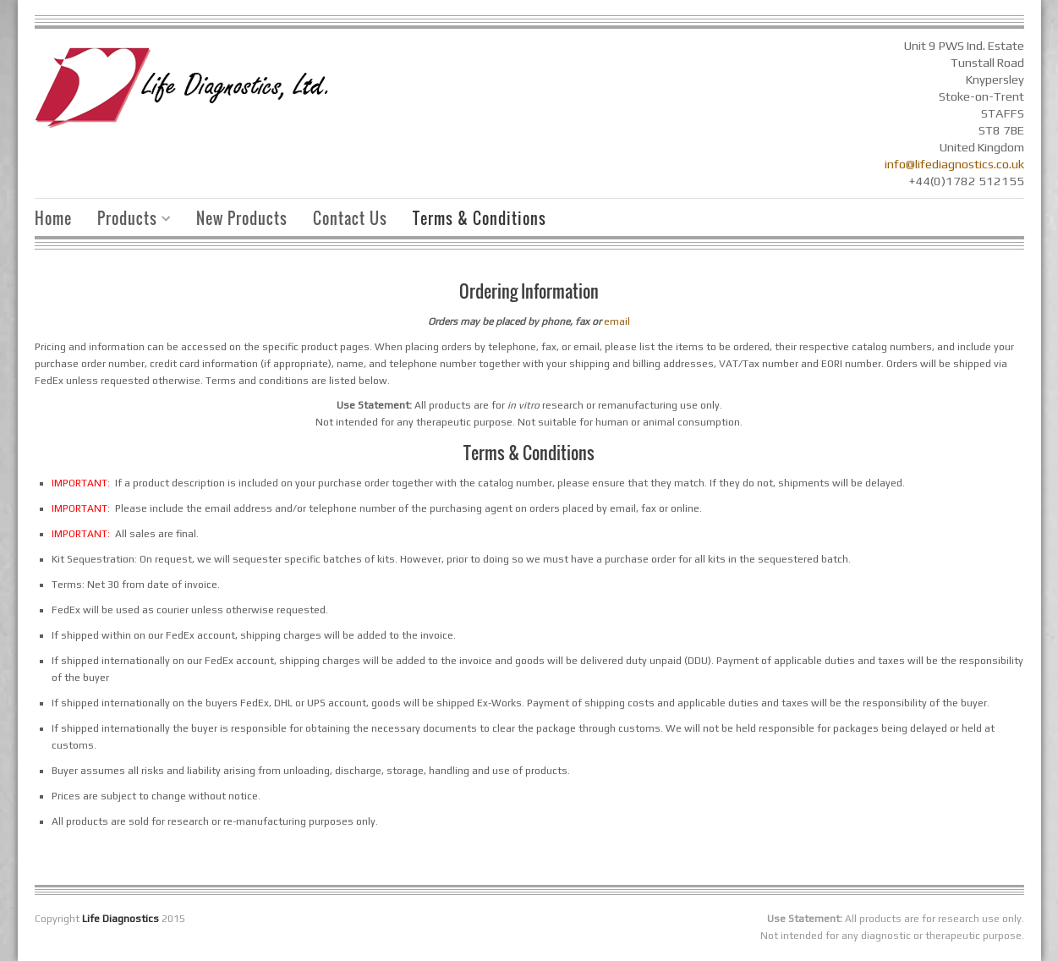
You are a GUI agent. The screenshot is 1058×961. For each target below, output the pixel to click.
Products (128, 220)
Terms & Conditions (479, 218)
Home (53, 218)
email (617, 321)
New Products (242, 218)
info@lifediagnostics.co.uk (954, 164)
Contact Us (350, 218)
